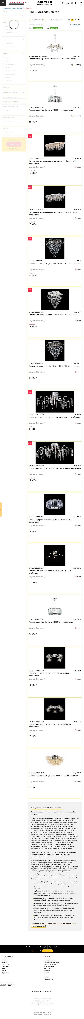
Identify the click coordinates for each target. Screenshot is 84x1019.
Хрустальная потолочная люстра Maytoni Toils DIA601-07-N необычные (53, 213)
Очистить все (75, 25)
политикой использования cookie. (42, 1005)
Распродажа (5, 966)
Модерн (9, 67)
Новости (46, 975)
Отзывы (46, 973)
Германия (10, 132)
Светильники (11, 32)
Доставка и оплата (49, 960)
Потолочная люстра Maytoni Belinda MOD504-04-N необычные (50, 674)
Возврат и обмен (49, 966)
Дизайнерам (47, 970)
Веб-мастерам (48, 968)
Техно (8, 77)
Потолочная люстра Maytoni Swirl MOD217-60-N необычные (54, 263)
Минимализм (10, 64)
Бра (8, 26)
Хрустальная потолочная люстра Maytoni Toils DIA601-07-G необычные (53, 162)
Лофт (8, 61)
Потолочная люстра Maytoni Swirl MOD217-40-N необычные (54, 315)
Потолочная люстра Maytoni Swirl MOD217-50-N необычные (54, 366)
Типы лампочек (48, 979)
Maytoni (9, 121)
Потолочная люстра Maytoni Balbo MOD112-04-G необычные (54, 775)
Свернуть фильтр (37, 20)
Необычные (38, 28)
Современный (11, 74)
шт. (34, 951)
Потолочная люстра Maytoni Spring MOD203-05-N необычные (55, 417)
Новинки (4, 968)
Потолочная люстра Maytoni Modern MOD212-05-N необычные (50, 572)
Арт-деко (9, 58)
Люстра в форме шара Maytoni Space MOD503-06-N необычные (50, 520)
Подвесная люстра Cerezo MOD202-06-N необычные (51, 110)
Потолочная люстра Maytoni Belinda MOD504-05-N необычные (50, 725)
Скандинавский (11, 71)
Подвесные (10, 43)
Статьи (46, 977)
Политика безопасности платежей (42, 991)
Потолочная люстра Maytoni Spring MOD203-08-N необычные (55, 468)
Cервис (47, 956)
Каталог (12, 8)
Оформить (47, 951)
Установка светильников (51, 962)
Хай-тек (9, 81)
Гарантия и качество (50, 964)
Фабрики (4, 962)
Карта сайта (5, 973)
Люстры (19, 8)
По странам (5, 964)
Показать (13, 144)
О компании (7, 956)
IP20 (8, 110)
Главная (5, 8)
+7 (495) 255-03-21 (44, 4)
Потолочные (10, 47)
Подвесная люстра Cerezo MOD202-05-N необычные (51, 622)
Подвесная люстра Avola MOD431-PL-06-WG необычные (52, 59)
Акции (4, 970)
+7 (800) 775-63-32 (44, 2)
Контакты (5, 960)
